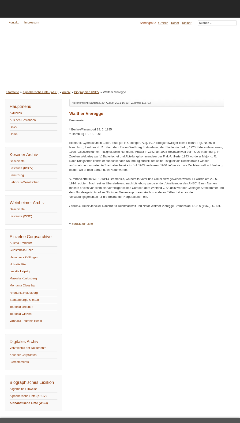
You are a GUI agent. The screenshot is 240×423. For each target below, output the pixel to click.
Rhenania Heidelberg (24, 292)
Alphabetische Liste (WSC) (40, 92)
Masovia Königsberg (23, 278)
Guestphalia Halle (21, 250)
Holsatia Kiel (18, 264)
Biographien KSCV (86, 92)
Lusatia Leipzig (20, 271)
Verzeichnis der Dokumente (28, 348)
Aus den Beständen (23, 120)
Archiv (66, 92)
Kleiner (186, 23)
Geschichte (17, 161)
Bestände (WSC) (21, 216)
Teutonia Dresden (21, 307)
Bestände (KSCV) (21, 168)
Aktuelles (16, 113)
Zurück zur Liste (82, 223)
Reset (175, 23)
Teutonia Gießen (21, 314)
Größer (163, 23)
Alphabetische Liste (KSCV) (28, 396)
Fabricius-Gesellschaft (24, 182)
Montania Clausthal (22, 285)
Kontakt (13, 22)
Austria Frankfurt (21, 243)
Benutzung (17, 175)
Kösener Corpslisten (23, 355)
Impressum (31, 22)
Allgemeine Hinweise (24, 389)
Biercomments (19, 362)
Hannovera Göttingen (24, 257)
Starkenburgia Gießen (24, 299)
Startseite (12, 92)
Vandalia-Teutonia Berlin (26, 321)
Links (13, 127)
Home (14, 134)
